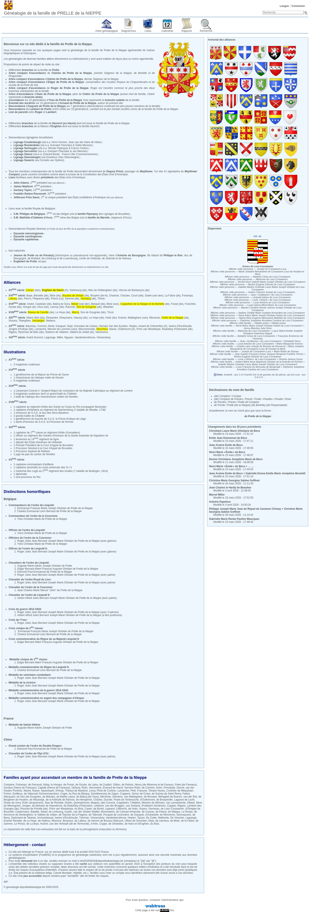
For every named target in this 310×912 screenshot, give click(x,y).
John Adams (21, 182)
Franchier (190, 303)
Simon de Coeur (141, 793)
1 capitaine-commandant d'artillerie (34, 464)
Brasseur (68, 820)
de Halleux (44, 820)
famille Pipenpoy (88, 213)
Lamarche (40, 329)
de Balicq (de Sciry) (87, 796)
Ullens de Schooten (136, 820)
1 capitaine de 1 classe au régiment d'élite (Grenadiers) (47, 432)
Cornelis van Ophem (51, 160)
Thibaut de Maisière (76, 790)
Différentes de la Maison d (35, 126)
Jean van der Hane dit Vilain (84, 142)
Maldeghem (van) (138, 317)
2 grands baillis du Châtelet (29, 415)
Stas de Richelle (54, 802)
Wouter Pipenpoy (58, 148)
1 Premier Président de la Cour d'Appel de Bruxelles (43, 445)
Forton (7, 793)
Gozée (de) (15, 306)
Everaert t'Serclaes (61, 145)
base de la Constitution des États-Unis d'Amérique (99, 174)
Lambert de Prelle (40, 109)
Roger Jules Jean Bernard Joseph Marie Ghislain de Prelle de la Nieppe (58, 540)
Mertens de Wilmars (153, 802)
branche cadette (115, 100)
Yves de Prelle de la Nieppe (65, 100)
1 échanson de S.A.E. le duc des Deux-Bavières (41, 412)
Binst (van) (113, 303)
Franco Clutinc (79, 148)
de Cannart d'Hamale (128, 811)
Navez (112, 329)
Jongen (26, 805)
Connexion (298, 6)
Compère (9, 784)
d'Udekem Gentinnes (153, 805)
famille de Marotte (99, 217)
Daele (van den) (154, 295)
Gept (70, 326)
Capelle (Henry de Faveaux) (54, 787)
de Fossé (68, 784)
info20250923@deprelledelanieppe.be (101, 860)
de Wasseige (36, 799)
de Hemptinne (84, 799)
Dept (151, 820)
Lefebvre (99, 805)
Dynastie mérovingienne (28, 233)
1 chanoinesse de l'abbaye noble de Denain (39, 377)
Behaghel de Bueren (170, 796)
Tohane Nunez (156, 790)
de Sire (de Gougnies (29, 796)
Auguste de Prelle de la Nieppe (47, 106)
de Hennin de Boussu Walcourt (105, 820)
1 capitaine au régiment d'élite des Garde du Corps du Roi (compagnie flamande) (60, 406)
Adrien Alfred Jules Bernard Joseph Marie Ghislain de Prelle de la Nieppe (59, 597)
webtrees (95, 854)
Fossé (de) (177, 303)
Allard (29, 317)
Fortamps (187, 295)
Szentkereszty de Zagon (105, 793)
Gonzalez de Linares (86, 326)
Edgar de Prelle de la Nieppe (66, 82)
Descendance (17, 106)
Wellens (50, 320)
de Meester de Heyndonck (47, 805)
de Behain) (48, 796)
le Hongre (56, 784)
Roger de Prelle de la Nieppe (69, 88)
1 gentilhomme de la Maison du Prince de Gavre (41, 374)
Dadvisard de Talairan (23, 817)
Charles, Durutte (102, 799)
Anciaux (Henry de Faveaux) (20, 787)
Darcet (180, 787)
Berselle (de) (41, 295)
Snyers (143, 808)
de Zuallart (105, 784)
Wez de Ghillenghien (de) (102, 290)
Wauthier (108, 306)
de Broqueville (164, 799)
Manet (27, 790)
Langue (284, 6)
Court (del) (137, 295)
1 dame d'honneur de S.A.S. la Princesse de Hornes (43, 421)
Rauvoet (70, 306)
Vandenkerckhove (85, 337)
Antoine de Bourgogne (131, 255)
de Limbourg (56, 811)
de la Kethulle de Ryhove (60, 799)
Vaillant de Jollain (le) (82, 332)
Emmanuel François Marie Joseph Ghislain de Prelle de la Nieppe (55, 508)
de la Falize (187, 820)
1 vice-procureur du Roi (27, 477)
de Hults (133, 808)
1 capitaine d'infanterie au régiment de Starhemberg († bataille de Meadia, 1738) (60, 409)
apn (6, 881)
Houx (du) (43, 306)
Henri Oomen (59, 142)
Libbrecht (121, 808)
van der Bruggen (114, 805)
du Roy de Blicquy (79, 793)
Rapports (186, 30)
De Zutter (151, 817)
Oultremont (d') (126, 329)
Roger (39, 112)
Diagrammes (128, 30)
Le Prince (19, 823)
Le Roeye (187, 811)
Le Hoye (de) (62, 312)
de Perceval (35, 784)
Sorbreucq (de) (78, 290)
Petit (133, 790)
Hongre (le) (29, 306)
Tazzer (141, 817)
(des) (33, 290)
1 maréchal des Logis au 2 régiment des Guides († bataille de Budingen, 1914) (61, 471)
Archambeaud (45, 817)
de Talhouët (95, 814)
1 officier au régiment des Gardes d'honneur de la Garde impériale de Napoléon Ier (61, 435)
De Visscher (177, 817)
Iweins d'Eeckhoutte (180, 326)
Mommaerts (108, 811)
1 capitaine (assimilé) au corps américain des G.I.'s (43, 467)
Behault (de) (98, 303)
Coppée (171, 805)
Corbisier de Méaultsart (179, 790)
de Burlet (98, 808)
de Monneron (167, 814)
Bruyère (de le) (98, 295)
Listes (148, 30)
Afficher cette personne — (258, 269)
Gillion (116, 784)
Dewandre (52, 317)
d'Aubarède (151, 814)
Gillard (191, 802)
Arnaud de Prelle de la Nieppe (78, 103)
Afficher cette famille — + (258, 323)
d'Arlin (94, 823)
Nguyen (68, 337)
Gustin (68, 811)
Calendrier (167, 30)
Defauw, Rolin (80, 787)
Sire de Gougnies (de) (93, 312)
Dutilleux (17, 793)
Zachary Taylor (23, 190)
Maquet (95, 802)
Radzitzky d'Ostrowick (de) (177, 329)
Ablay (46, 784)
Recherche (206, 30)
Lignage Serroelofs (25, 151)
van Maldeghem (133, 796)
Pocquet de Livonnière (116, 814)
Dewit (51, 326)
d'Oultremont (147, 799)
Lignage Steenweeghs (27, 157)
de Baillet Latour (65, 796)
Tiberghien (25, 320)
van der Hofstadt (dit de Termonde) (69, 823)
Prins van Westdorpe (148, 329)
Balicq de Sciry (61, 303)
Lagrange (50, 337)
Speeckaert (47, 790)
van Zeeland (133, 805)
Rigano (13, 332)
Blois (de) (55, 295)
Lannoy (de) (57, 306)
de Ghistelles (115, 823)
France (39, 851)
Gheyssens (65, 317)
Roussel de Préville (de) (34, 808)
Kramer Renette (13, 820)
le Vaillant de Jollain (45, 814)
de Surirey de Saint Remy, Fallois (171, 793)
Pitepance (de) (41, 298)
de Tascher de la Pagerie (73, 814)
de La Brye (32, 823)
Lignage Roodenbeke (27, 145)
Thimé (101, 298)
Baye (29, 295)
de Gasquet (137, 814)
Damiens (117, 796)
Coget (63, 793)
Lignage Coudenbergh (27, 142)
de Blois (175, 820)
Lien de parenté (18, 112)
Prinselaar (169, 787)
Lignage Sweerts (24, 160)
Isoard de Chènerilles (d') (153, 326)
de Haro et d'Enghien (137, 823)
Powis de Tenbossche (126, 799)
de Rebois (127, 784)
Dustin (68, 802)
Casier (88, 808)
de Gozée (81, 784)
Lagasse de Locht (184, 799)
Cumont (41, 326)
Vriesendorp (103, 337)
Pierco (27, 298)
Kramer (122, 317)
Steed (43, 811)
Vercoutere (95, 787)
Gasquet (60, 326)
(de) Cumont (108, 802)
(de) (75, 295)
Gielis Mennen (83, 145)
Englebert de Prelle (25, 261)
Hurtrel (44, 823)
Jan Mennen (80, 151)
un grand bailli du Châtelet (61, 393)
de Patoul (161, 811)
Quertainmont (81, 802)
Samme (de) (72, 298)
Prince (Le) (57, 298)
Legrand (110, 808)
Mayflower (146, 171)
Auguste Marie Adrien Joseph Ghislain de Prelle (44, 565)
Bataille (35, 811)
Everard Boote (51, 154)
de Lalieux (80, 820)
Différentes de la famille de (34, 70)
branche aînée (33, 97)
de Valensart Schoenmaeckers (41, 793)
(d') (55, 290)
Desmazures (184, 814)
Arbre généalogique (106, 30)
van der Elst (190, 796)
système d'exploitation (25, 854)
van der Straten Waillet (86, 811)
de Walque (174, 811)
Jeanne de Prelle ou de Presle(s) (34, 255)
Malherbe (163, 817)
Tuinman (84, 817)
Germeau (154, 808)
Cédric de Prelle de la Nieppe (100, 94)
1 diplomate (20, 474)
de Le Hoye (29, 820)
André (30, 303)
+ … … (231, 466)
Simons (13, 320)
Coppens (125, 793)
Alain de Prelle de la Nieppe (53, 94)
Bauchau (31, 326)
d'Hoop (60, 790)
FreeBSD (45, 854)
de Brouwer (150, 796)
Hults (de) (111, 317)
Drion (159, 787)
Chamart (114, 295)
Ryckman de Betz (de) (31, 332)
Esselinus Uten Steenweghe (62, 157)
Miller (60, 337)
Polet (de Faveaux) (186, 784)
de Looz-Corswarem (172, 808)
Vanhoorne (101, 332)
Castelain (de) (43, 303)
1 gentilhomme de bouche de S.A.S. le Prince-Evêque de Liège (50, 418)
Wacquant (9, 796)
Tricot (110, 312)
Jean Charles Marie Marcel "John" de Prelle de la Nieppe (49, 590)
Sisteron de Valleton (56, 332)
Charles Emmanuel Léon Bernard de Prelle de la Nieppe (49, 511)
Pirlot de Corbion (106, 790)
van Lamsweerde (176, 802)
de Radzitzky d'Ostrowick (78, 805)
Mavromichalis (86, 329)
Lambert (51, 112)
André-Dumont (34, 337)
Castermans (22, 811)
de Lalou (93, 784)
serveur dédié (60, 851)
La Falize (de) (172, 295)
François (142, 790)
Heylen (133, 326)
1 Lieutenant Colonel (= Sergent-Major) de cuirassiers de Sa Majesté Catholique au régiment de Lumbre (73, 390)
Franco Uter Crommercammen (79, 154)
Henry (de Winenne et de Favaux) (154, 784)
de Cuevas (148, 811)
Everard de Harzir (113, 787)
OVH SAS (94, 851)
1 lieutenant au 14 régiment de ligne (36, 439)
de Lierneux (162, 820)
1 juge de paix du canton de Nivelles (34, 454)
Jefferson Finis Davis (27, 197)
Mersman (154, 317)
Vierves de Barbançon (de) (134, 290)
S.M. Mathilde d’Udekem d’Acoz (33, 217)
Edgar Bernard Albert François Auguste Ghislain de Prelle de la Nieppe (57, 568)
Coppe (103, 823)
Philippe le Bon (173, 255)
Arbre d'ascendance (21, 94)
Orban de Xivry (12, 802)
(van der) (80, 303)
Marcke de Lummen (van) (62, 329)
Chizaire (125, 295)
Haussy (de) (81, 317)
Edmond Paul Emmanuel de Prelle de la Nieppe (44, 571)
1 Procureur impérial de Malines (32, 451)
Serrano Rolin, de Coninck (139, 787)
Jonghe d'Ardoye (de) (21, 329)
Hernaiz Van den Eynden (113, 326)
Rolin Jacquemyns (32, 802)
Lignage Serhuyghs (25, 148)
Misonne (56, 820)
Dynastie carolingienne (28, 236)
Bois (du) (39, 317)
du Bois (78, 808)
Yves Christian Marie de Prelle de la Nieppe (42, 518)
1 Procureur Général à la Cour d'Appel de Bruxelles (43, 448)
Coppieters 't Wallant (128, 802)
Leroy (92, 790)
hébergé (26, 851)
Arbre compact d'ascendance (27, 82)
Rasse (36, 790)
